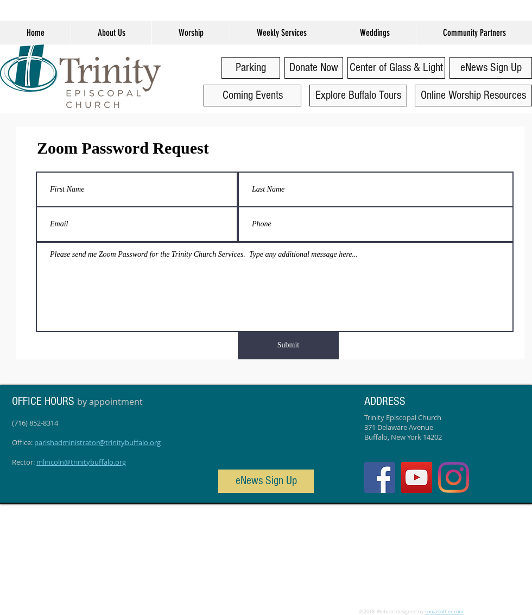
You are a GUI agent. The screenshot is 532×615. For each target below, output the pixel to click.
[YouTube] (416, 477)
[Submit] (288, 345)
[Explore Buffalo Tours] (358, 95)
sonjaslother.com (444, 611)
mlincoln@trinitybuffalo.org (81, 462)
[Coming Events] (252, 95)
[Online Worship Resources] (473, 95)
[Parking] (250, 68)
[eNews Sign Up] (490, 68)
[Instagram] (453, 477)
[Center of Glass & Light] (396, 68)
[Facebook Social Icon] (379, 477)
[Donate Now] (313, 68)
